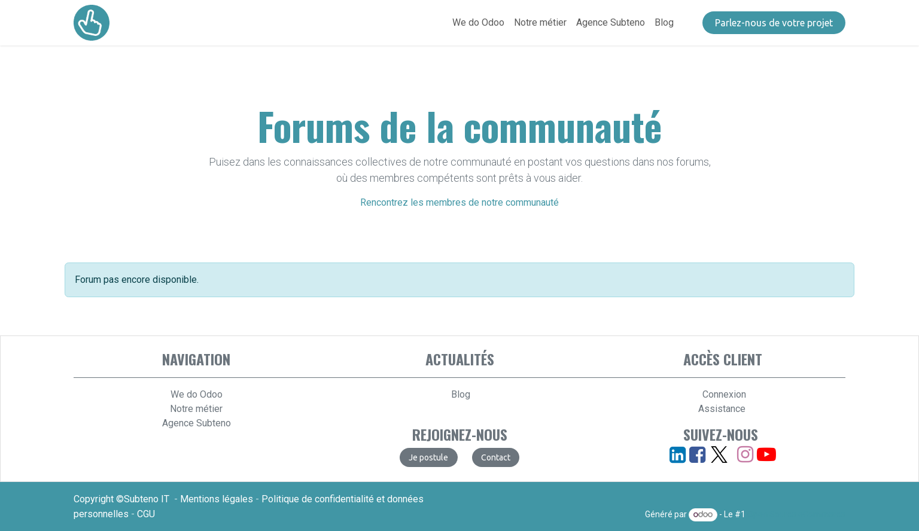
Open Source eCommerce (796, 514)
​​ (495, 457)
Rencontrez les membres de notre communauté (459, 202)
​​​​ (774, 22)
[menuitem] (478, 23)
